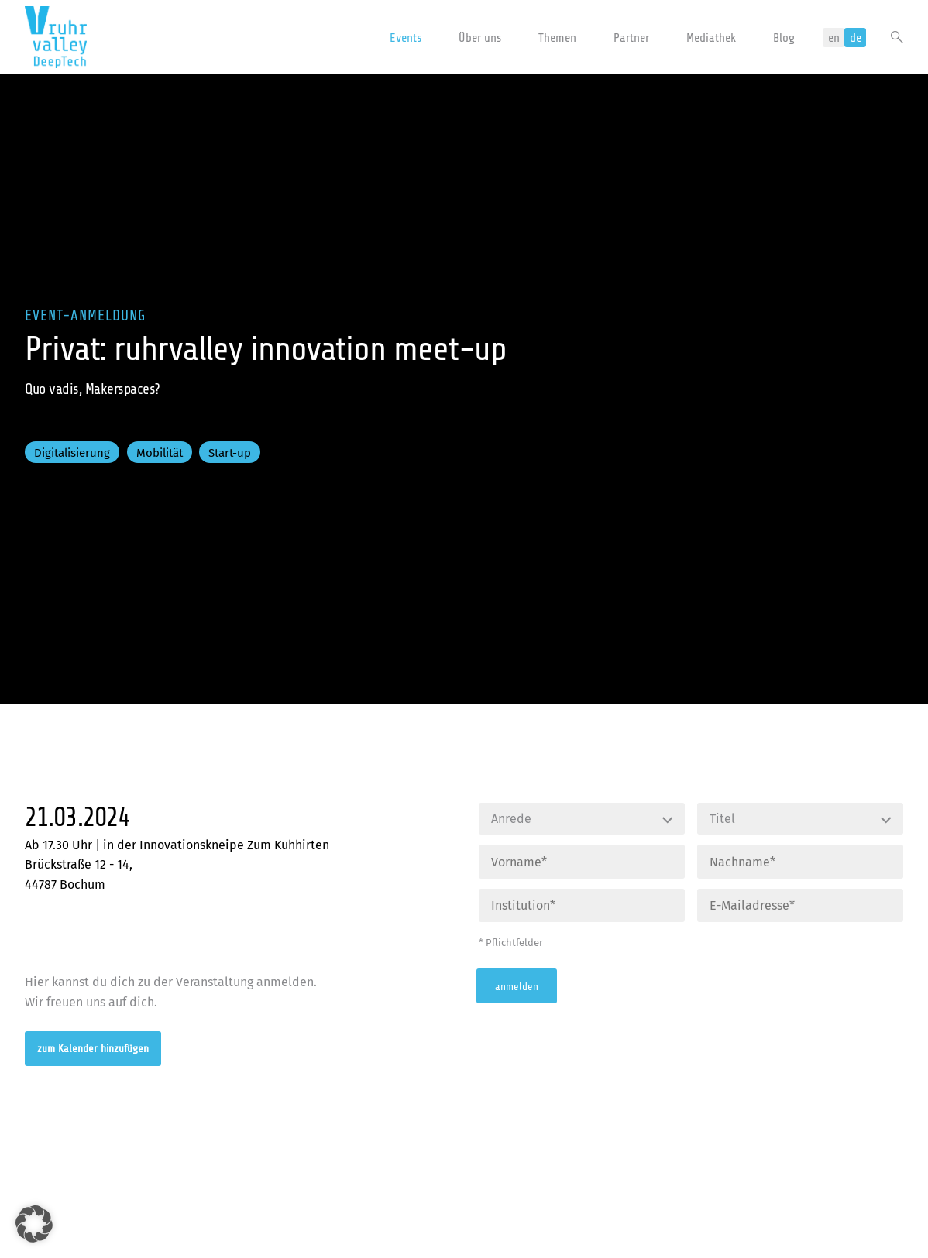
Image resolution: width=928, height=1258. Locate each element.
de (855, 38)
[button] (34, 1224)
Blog (784, 38)
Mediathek (711, 38)
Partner (631, 38)
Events (405, 38)
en (834, 38)
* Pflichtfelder (511, 942)
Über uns (480, 38)
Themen (557, 38)
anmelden (516, 986)
